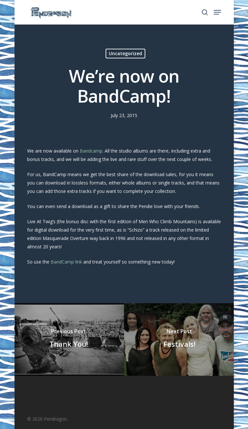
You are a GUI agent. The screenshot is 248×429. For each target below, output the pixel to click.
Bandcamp (91, 151)
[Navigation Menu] (217, 12)
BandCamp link (66, 262)
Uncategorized (125, 53)
